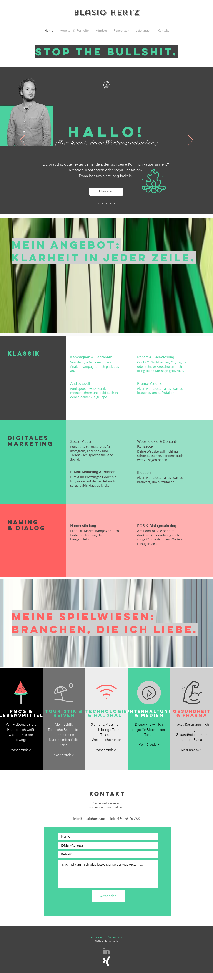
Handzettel (154, 388)
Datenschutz (115, 937)
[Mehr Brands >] (21, 750)
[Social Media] (114, 203)
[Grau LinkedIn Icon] (106, 951)
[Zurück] (22, 140)
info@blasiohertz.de (89, 818)
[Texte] (102, 203)
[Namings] (110, 203)
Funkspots (78, 388)
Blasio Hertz (106, 12)
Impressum (97, 937)
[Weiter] (190, 140)
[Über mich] (106, 192)
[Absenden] (108, 896)
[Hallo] (98, 203)
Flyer (141, 388)
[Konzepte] (106, 203)
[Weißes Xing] (106, 961)
